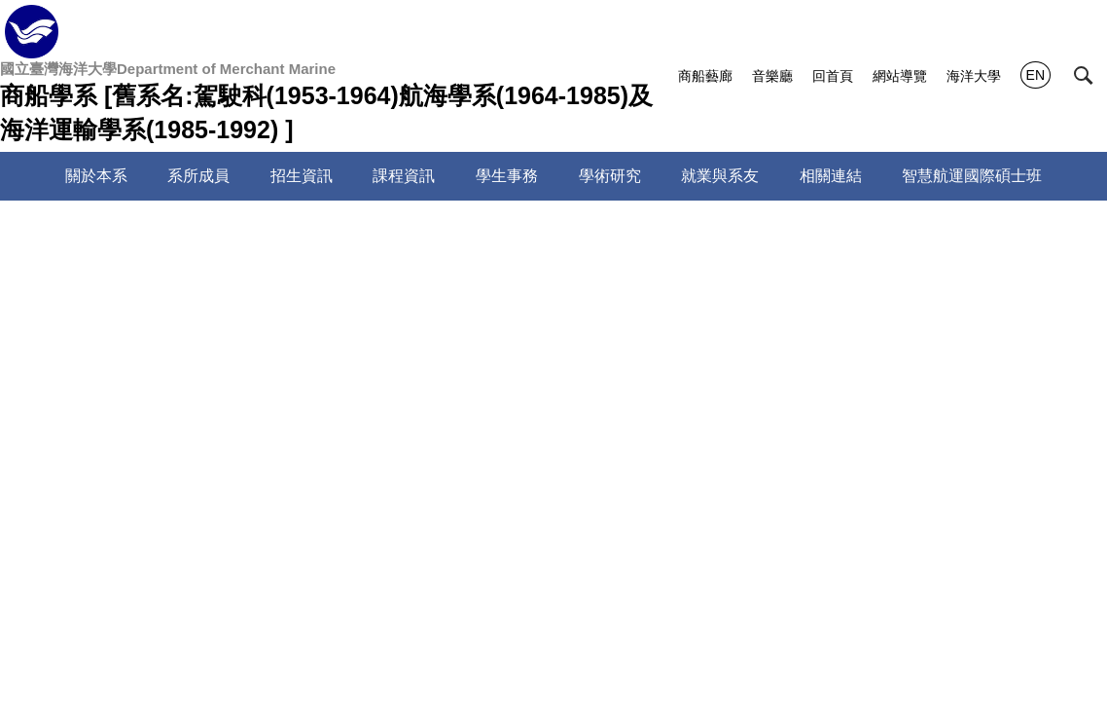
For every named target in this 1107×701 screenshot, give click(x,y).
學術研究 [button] (610, 175)
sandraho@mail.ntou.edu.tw (578, 599)
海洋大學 (973, 76)
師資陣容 (257, 233)
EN (1035, 75)
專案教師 (587, 358)
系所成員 (177, 233)
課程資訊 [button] (404, 175)
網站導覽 (900, 76)
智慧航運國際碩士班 (972, 175)
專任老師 (111, 358)
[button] (1083, 75)
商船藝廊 (705, 76)
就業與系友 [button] (720, 175)
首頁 (110, 233)
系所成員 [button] (198, 175)
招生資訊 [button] (301, 175)
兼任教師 (111, 400)
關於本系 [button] (96, 175)
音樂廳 (772, 76)
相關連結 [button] (831, 175)
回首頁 (832, 76)
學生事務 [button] (507, 175)
